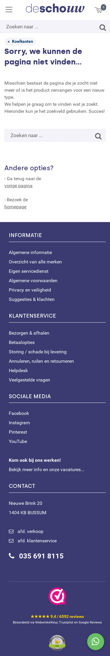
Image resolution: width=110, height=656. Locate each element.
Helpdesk (18, 370)
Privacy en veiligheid (30, 290)
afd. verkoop (30, 531)
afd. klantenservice (37, 540)
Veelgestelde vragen (29, 380)
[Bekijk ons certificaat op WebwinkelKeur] (57, 596)
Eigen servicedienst (28, 271)
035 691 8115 (41, 556)
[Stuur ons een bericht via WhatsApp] (95, 641)
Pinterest (18, 432)
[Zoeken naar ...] (55, 26)
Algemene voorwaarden (33, 280)
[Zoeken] (102, 27)
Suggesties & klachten (32, 299)
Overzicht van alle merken (35, 262)
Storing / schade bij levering (38, 352)
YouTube (18, 441)
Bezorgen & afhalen (29, 333)
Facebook (19, 413)
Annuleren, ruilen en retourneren (41, 361)
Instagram (19, 422)
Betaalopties (22, 342)
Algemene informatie (30, 252)
